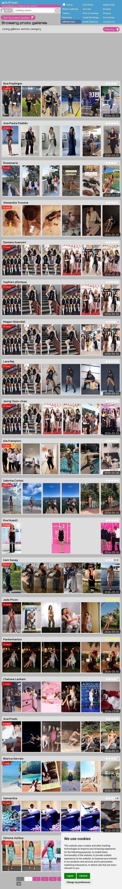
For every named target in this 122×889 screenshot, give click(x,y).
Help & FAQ (109, 4)
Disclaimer (108, 17)
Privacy (107, 13)
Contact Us (109, 21)
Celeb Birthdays (91, 17)
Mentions (67, 17)
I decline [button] (83, 876)
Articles (87, 9)
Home (69, 4)
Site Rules (88, 4)
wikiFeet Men (68, 21)
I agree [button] (70, 876)
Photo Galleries (70, 9)
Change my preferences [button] (78, 882)
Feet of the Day (91, 13)
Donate (107, 9)
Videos (66, 13)
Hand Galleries (90, 21)
